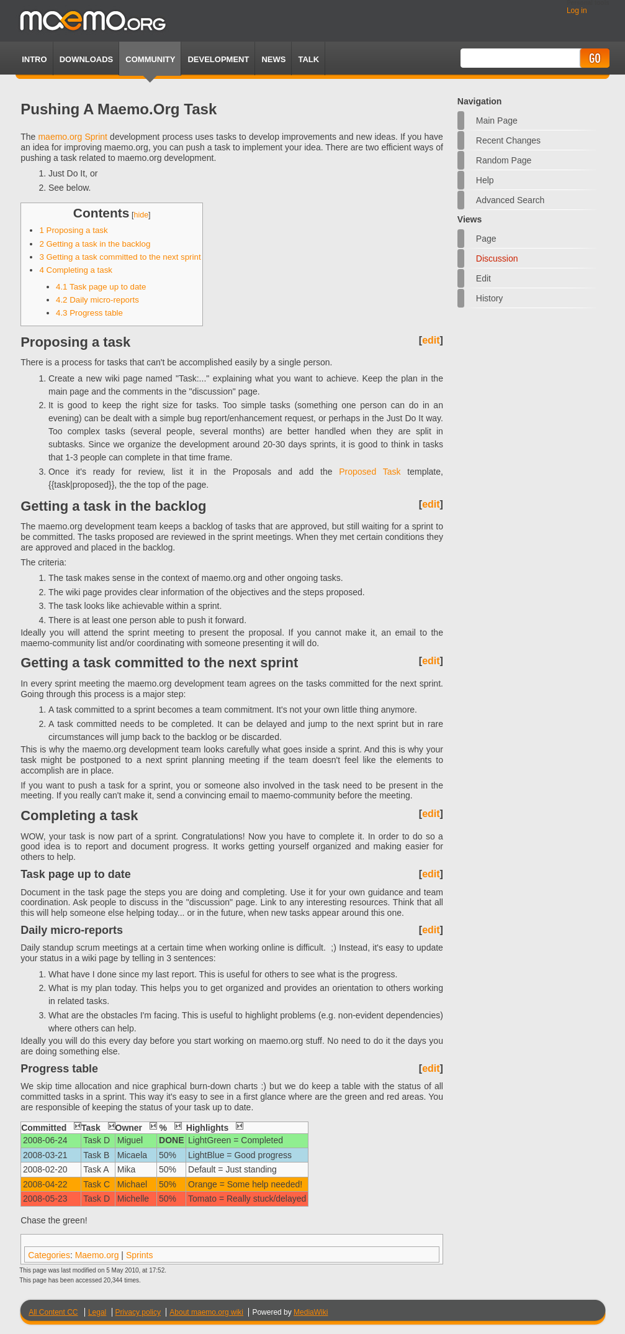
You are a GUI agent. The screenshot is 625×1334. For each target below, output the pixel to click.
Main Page (497, 121)
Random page (504, 160)
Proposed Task (369, 472)
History (489, 298)
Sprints (139, 1255)
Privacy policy (138, 1312)
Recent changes (508, 140)
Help (485, 180)
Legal (97, 1312)
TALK (308, 59)
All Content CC (53, 1312)
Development (218, 59)
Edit (483, 278)
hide (140, 215)
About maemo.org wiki (206, 1312)
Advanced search (510, 200)
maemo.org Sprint (72, 137)
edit (430, 340)
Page (486, 239)
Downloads (87, 59)
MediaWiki (311, 1312)
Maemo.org (97, 1255)
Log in (577, 10)
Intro (34, 59)
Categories (49, 1255)
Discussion (497, 258)
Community (150, 59)
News (273, 59)
